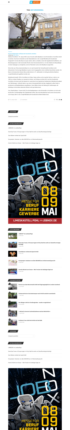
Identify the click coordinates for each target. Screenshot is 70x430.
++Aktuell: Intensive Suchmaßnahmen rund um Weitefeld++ (34, 311)
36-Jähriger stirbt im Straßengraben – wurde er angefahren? (35, 302)
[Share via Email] (61, 99)
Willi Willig (15, 55)
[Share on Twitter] (57, 99)
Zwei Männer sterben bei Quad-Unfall (17, 355)
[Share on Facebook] (56, 99)
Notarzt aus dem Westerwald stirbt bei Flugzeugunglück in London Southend (39, 284)
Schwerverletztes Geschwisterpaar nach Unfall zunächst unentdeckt (37, 293)
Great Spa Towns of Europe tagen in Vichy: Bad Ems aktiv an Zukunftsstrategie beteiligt (29, 351)
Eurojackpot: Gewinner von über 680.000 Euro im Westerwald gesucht (25, 359)
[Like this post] (54, 99)
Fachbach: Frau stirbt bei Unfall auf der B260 (30, 320)
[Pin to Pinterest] (59, 99)
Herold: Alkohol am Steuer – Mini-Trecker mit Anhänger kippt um (24, 362)
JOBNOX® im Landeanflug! (14, 347)
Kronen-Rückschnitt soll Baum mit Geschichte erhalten (22, 53)
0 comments (23, 99)
